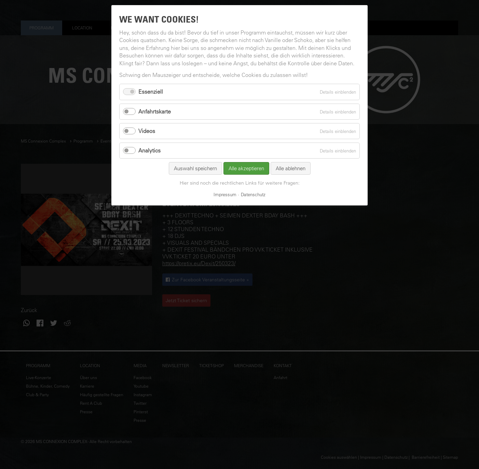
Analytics (149, 150)
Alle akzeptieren (246, 168)
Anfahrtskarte (154, 111)
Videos (146, 131)
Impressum (225, 194)
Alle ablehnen (290, 168)
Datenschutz (253, 194)
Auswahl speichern (195, 168)
